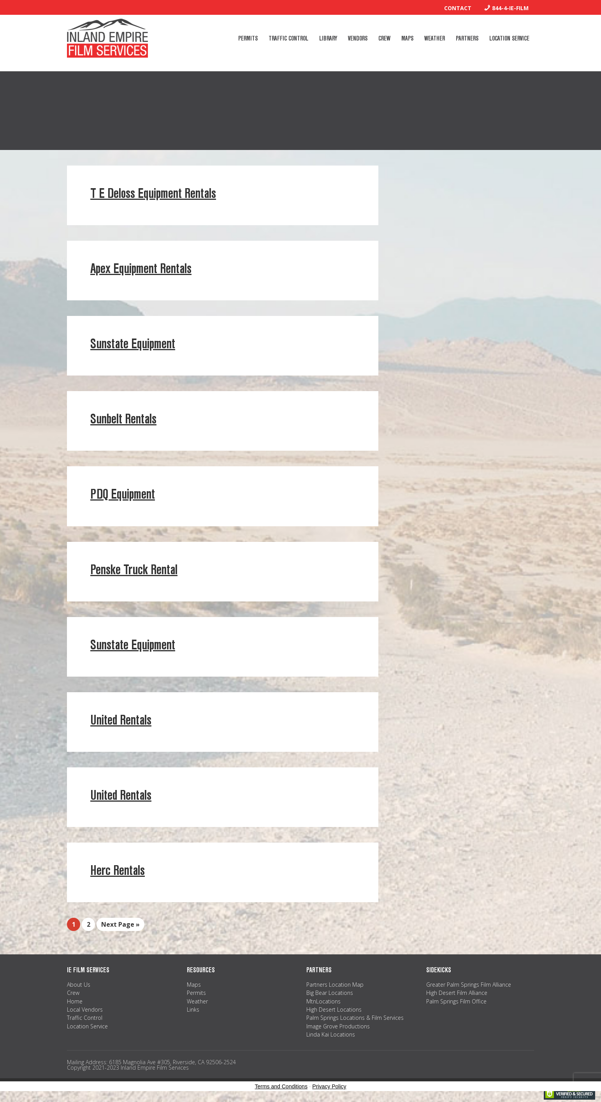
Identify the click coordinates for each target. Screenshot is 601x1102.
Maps (194, 984)
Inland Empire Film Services (107, 38)
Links (193, 1009)
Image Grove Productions (338, 1026)
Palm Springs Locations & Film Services (355, 1017)
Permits (196, 992)
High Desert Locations (334, 1009)
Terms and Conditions (281, 1086)
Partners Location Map (335, 984)
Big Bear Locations (329, 992)
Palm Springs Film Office (456, 1001)
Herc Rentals (117, 870)
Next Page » (120, 924)
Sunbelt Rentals (123, 419)
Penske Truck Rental (133, 570)
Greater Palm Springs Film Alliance (468, 984)
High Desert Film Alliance (456, 992)
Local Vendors (85, 1009)
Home (75, 1001)
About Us (78, 984)
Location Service (87, 1026)
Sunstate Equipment (132, 344)
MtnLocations (323, 1001)
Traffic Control (84, 1017)
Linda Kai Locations (330, 1034)
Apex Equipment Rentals (141, 269)
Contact (457, 8)
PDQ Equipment (122, 494)
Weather (197, 1001)
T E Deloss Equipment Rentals (153, 193)
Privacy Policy (329, 1086)
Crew (73, 992)
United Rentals (120, 720)
